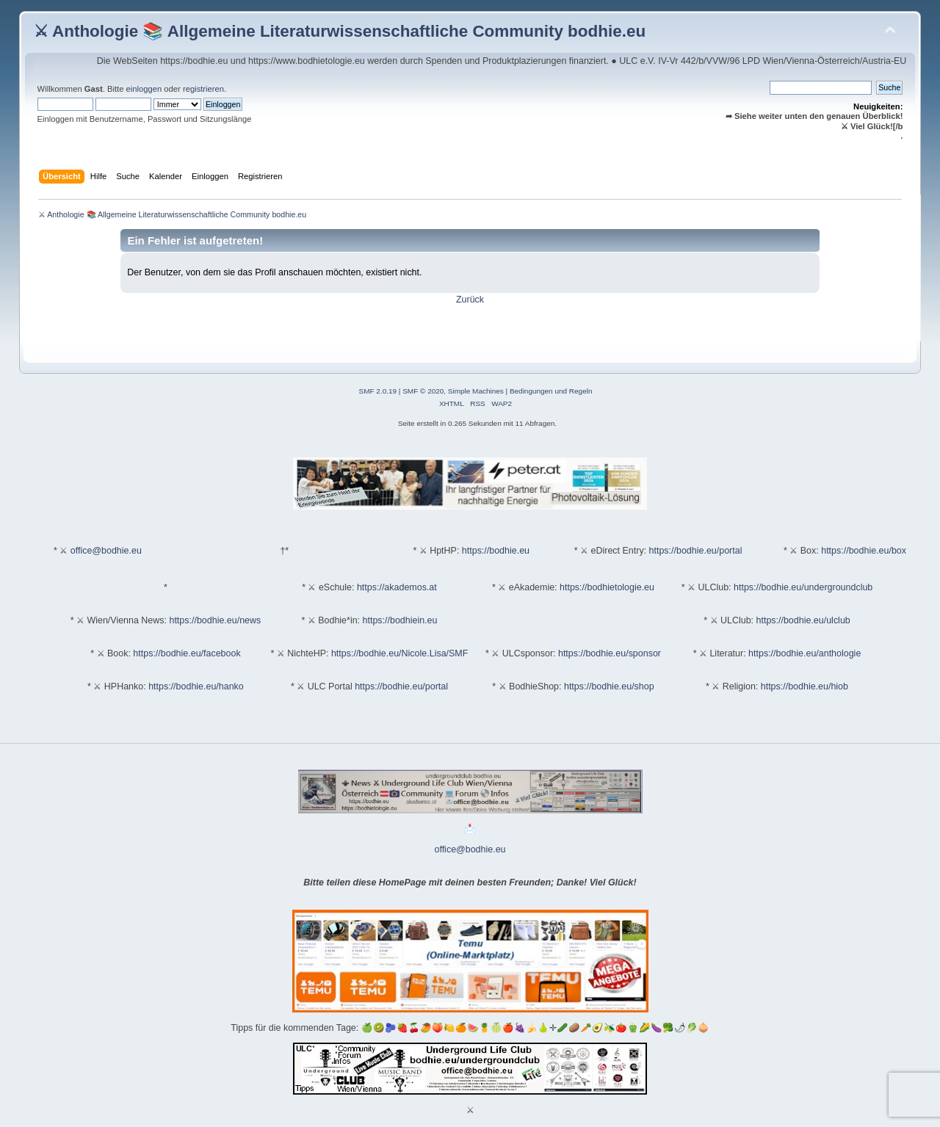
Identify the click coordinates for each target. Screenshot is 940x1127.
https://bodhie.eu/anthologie (804, 653)
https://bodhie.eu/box (863, 551)
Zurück (470, 299)
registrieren (203, 88)
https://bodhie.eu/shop (609, 686)
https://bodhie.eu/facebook (186, 653)
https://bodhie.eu (495, 551)
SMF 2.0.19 (378, 391)
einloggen (144, 88)
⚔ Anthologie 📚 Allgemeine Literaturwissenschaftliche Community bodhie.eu (340, 31)
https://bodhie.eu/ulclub (803, 620)
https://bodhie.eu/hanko (196, 686)
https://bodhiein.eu (400, 620)
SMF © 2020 (423, 391)
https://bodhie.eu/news (215, 620)
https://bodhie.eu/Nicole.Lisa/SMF (399, 653)
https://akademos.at (397, 587)
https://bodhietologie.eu (607, 587)
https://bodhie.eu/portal (695, 551)
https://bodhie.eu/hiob (804, 686)
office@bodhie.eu (106, 551)
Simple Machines (476, 391)
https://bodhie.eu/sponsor (609, 653)
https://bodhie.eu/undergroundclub (803, 587)
